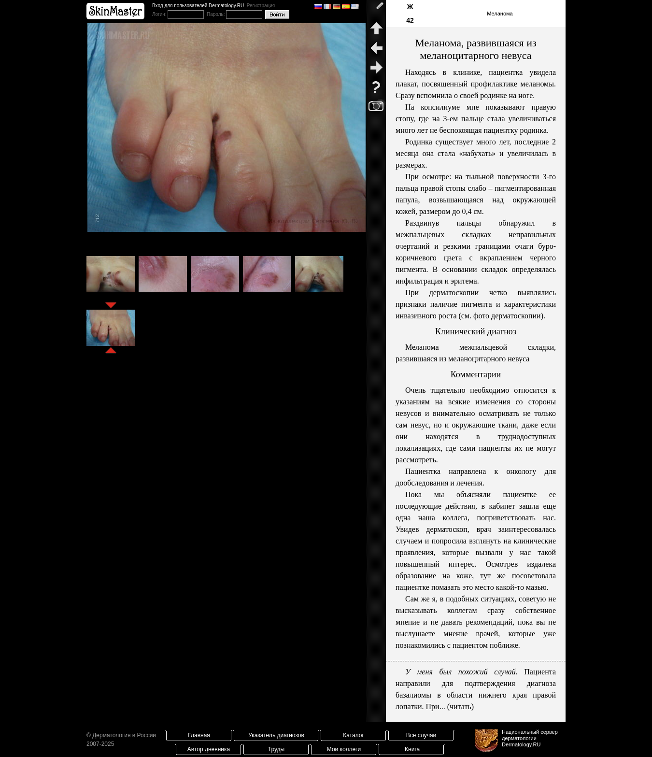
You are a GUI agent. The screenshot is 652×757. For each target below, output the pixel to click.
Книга (412, 749)
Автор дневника (208, 749)
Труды (276, 749)
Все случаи (421, 735)
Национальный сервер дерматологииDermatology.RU (530, 738)
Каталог (353, 735)
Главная (199, 735)
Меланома (499, 13)
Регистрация (261, 5)
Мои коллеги (344, 749)
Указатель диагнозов (276, 735)
